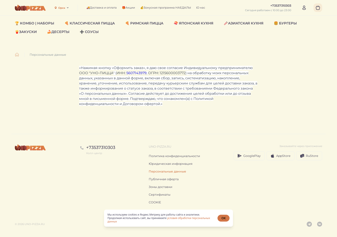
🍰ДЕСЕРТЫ (58, 32)
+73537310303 (100, 147)
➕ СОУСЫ (89, 32)
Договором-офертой (141, 104)
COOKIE (155, 202)
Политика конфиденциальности (174, 156)
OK (223, 218)
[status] (168, 218)
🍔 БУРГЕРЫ (285, 23)
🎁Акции (128, 7)
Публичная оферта (164, 179)
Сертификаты (159, 194)
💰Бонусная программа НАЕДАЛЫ (165, 7)
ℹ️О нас (200, 7)
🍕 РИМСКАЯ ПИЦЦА (144, 23)
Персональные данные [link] (48, 55)
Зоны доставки (160, 187)
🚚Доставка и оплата (101, 7)
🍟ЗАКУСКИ (26, 32)
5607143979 (136, 73)
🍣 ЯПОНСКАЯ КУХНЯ (193, 23)
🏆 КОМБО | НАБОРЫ (34, 23)
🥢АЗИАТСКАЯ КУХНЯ (243, 23)
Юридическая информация (170, 164)
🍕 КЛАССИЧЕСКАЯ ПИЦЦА (89, 23)
